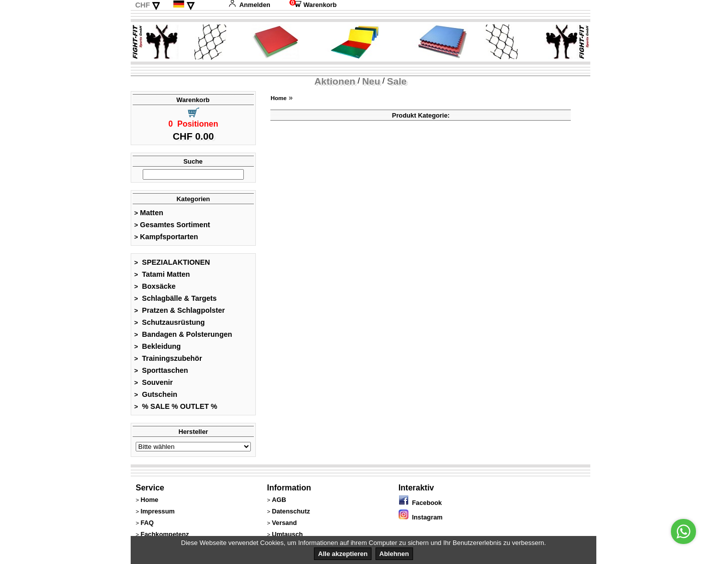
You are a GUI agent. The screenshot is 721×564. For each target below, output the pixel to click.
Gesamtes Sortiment (172, 225)
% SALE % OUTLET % (175, 406)
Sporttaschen (161, 370)
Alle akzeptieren (343, 553)
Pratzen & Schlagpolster (179, 310)
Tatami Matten (162, 274)
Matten (148, 213)
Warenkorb (312, 5)
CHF (142, 5)
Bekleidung (157, 346)
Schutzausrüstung (169, 322)
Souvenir (153, 382)
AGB (279, 499)
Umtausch (287, 534)
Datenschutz (291, 511)
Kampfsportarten (166, 237)
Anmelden (249, 5)
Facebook (420, 502)
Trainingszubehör (168, 358)
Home (278, 98)
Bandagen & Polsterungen (183, 334)
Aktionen (334, 81)
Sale (397, 81)
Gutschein (155, 394)
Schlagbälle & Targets (175, 298)
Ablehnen (394, 553)
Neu (371, 81)
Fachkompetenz (165, 534)
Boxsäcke (155, 286)
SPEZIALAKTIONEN (172, 262)
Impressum (158, 511)
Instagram (421, 517)
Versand (284, 522)
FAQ (147, 522)
